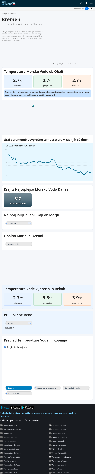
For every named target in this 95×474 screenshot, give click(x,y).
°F (91, 8)
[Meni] (91, 3)
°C (87, 8)
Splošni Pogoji (21, 469)
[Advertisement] (47, 244)
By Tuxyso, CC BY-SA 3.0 (68, 18)
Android (51, 71)
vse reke (8, 304)
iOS (42, 71)
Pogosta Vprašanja (7, 469)
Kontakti (49, 469)
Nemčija (13, 14)
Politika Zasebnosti (36, 469)
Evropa (4, 14)
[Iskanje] (82, 3)
